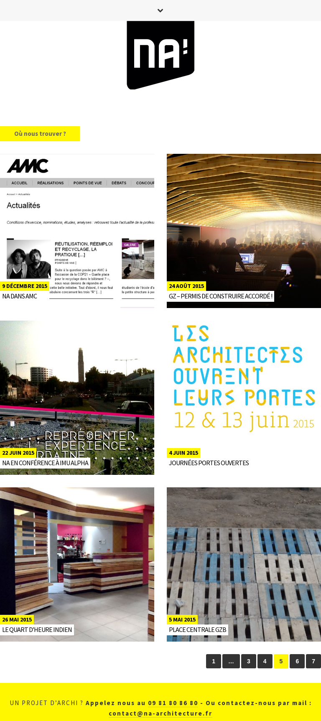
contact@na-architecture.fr (160, 713)
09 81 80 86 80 (173, 703)
